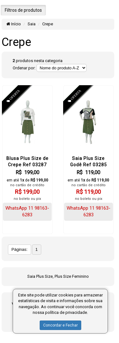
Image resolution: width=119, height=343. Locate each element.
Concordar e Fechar (60, 325)
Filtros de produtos (23, 10)
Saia (32, 24)
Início (13, 24)
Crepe (47, 24)
